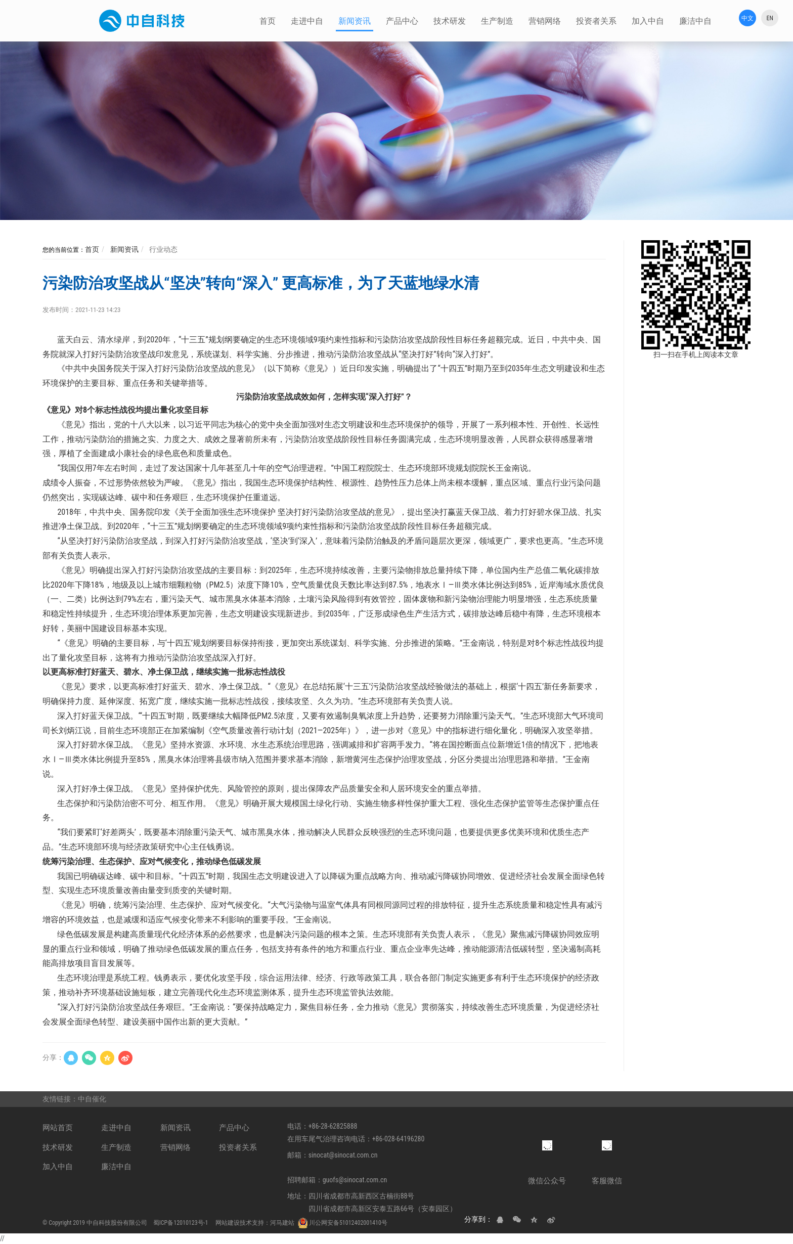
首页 (92, 249)
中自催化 (93, 1099)
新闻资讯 (123, 249)
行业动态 (163, 249)
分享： (53, 1057)
